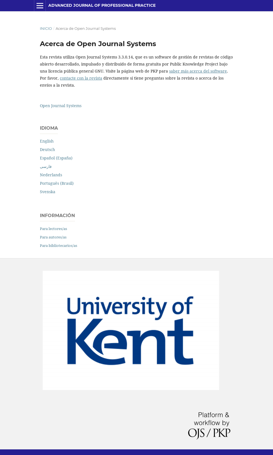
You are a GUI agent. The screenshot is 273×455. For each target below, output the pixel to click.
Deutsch (47, 149)
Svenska (47, 191)
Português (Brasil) (57, 183)
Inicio (46, 28)
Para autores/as (53, 237)
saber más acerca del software (198, 71)
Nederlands (51, 174)
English (47, 141)
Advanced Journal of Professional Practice (102, 5)
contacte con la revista (81, 78)
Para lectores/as (53, 228)
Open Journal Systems (60, 105)
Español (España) (56, 158)
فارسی (46, 166)
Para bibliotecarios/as (58, 245)
